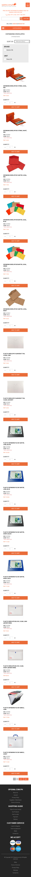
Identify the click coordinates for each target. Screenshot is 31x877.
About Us (15, 792)
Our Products (15, 812)
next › (21, 779)
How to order (15, 814)
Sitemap (15, 870)
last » (26, 779)
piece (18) (9, 59)
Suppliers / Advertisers (15, 800)
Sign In (15, 23)
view (15, 66)
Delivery (15, 819)
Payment (15, 816)
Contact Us (15, 833)
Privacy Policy (15, 797)
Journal (16, 795)
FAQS (15, 831)
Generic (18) (10, 50)
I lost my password (15, 828)
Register (21, 23)
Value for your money (15, 809)
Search (21, 18)
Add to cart (15, 107)
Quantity (6, 99)
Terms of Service (15, 802)
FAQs (15, 862)
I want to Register (15, 826)
